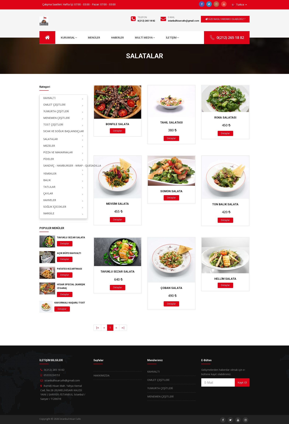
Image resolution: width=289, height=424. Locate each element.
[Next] (116, 327)
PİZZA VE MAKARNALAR (58, 152)
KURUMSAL (69, 37)
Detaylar (117, 130)
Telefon (142, 17)
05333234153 (52, 375)
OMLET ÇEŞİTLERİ (54, 104)
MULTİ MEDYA (145, 37)
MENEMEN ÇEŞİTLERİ (56, 118)
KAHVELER (49, 200)
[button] (239, 4)
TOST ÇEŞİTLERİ (53, 124)
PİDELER (48, 159)
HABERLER (117, 37)
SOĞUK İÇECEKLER (54, 206)
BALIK (47, 180)
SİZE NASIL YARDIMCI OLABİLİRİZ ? (225, 19)
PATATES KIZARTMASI (69, 268)
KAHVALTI (49, 98)
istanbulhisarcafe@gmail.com (183, 21)
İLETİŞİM (172, 37)
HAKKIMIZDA (101, 375)
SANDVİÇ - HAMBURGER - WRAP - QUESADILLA (65, 165)
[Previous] (97, 327)
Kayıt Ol (242, 382)
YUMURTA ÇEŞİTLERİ (56, 111)
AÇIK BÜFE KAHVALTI (69, 253)
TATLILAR (49, 187)
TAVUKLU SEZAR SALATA (71, 237)
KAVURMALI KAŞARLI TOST (69, 302)
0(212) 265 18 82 (146, 21)
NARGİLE (48, 213)
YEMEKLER (49, 173)
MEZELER (49, 145)
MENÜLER (94, 37)
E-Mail (171, 17)
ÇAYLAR (48, 193)
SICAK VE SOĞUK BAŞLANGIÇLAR (63, 131)
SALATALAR (50, 139)
